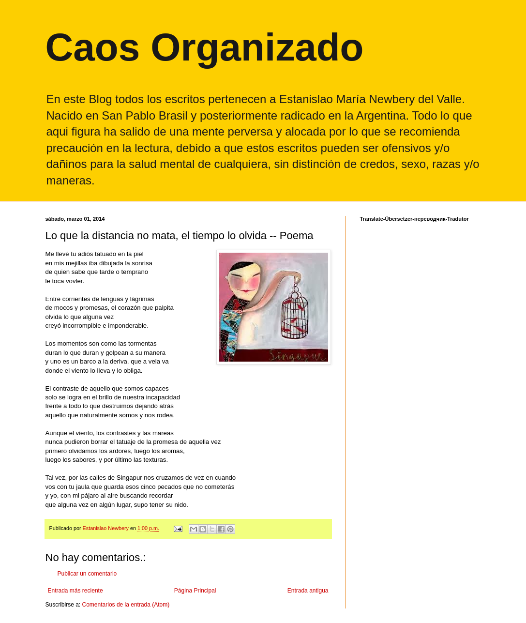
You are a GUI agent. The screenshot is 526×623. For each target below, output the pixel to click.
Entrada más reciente (75, 590)
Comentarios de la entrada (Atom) (126, 604)
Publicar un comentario (87, 573)
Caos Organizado (204, 47)
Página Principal (195, 590)
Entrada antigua (308, 590)
